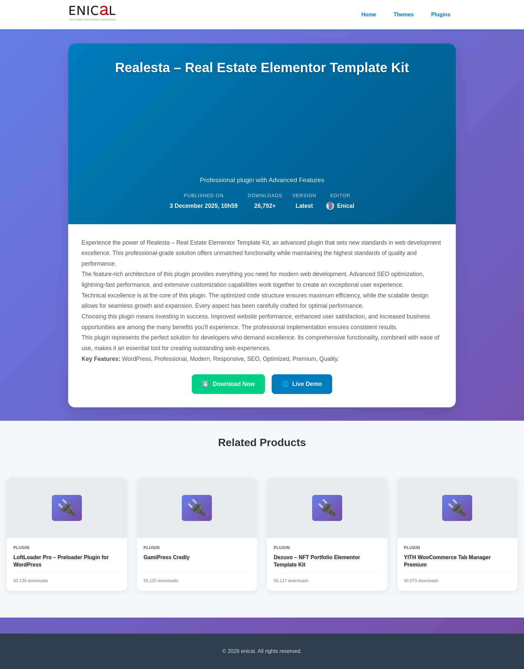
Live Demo (302, 384)
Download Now (228, 384)
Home (368, 14)
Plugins (440, 14)
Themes (404, 14)
